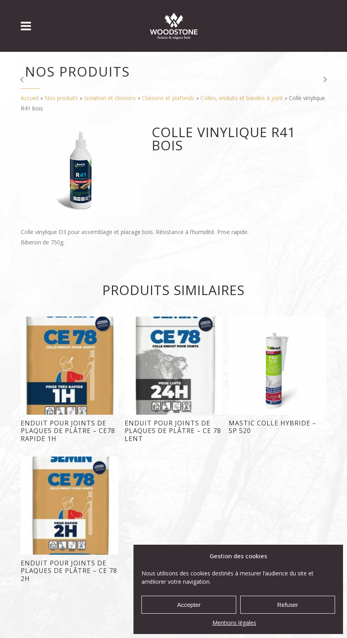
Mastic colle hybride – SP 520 (272, 427)
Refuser (287, 604)
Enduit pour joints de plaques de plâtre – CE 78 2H (69, 571)
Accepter (188, 604)
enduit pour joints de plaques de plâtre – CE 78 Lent (173, 431)
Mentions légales (234, 622)
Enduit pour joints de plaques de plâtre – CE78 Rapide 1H (68, 431)
